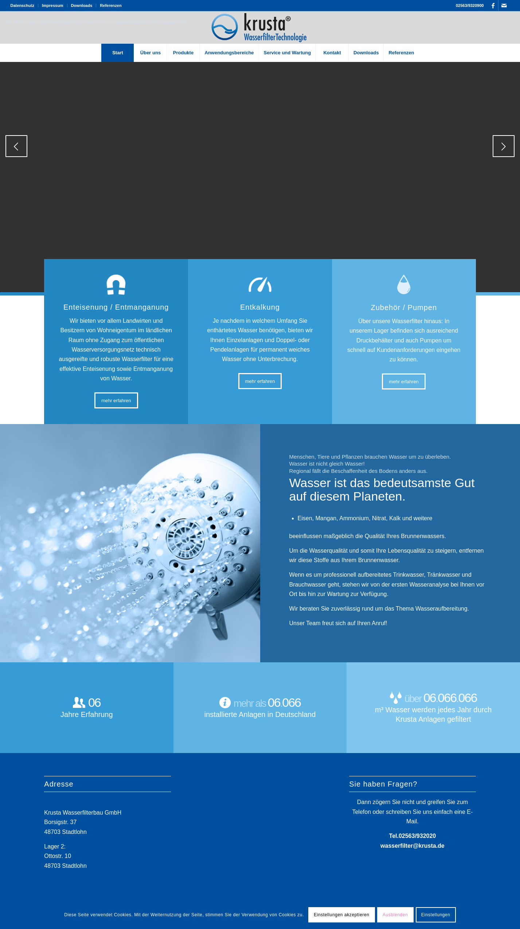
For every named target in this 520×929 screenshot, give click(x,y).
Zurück (16, 146)
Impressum (52, 5)
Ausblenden (395, 914)
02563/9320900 (470, 5)
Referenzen (110, 5)
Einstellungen (435, 914)
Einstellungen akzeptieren (341, 914)
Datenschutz (22, 5)
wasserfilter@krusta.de (412, 845)
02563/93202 (416, 836)
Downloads (82, 5)
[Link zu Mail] (504, 5)
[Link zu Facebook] (493, 5)
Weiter (504, 146)
